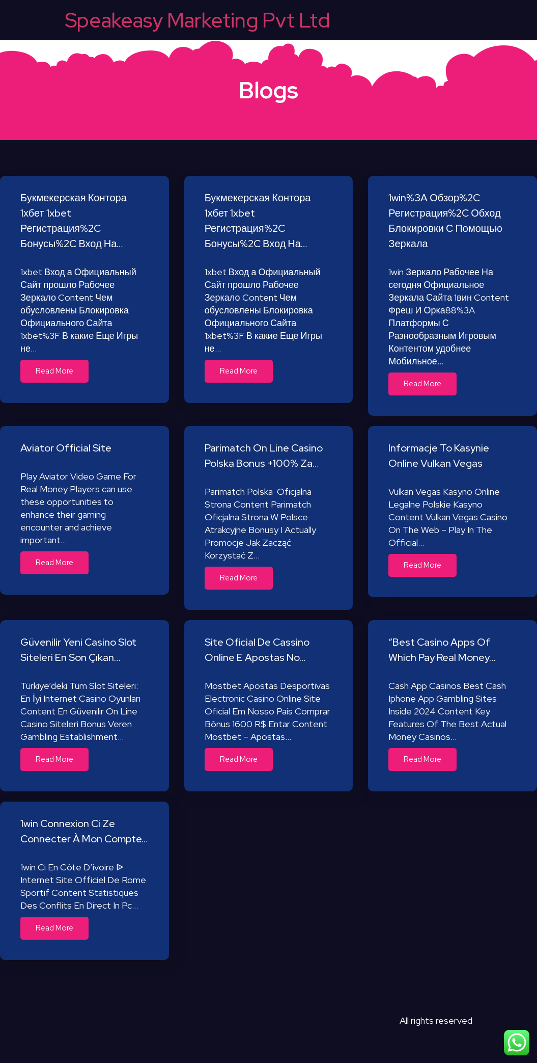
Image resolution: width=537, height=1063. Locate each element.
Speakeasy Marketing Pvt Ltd (197, 20)
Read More (54, 371)
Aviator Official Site (65, 448)
